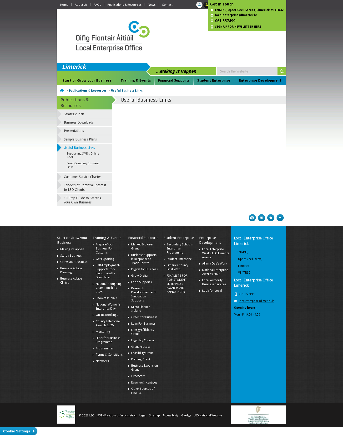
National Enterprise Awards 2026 (215, 272)
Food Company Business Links (83, 165)
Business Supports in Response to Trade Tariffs (143, 259)
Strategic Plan (74, 114)
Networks (102, 361)
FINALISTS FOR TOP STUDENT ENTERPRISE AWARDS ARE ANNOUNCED (177, 284)
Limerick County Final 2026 (177, 267)
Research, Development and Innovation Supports (143, 294)
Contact (167, 4)
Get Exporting (105, 259)
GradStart (138, 376)
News (152, 4)
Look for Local (212, 290)
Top (280, 217)
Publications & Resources (124, 4)
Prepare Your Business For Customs (105, 248)
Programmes (105, 348)
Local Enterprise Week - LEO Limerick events (215, 253)
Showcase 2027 (106, 298)
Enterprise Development (260, 80)
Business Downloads (79, 122)
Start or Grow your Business (86, 80)
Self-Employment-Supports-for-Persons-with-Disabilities (108, 271)
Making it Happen (72, 249)
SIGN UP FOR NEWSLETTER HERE (238, 26)
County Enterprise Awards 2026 (108, 323)
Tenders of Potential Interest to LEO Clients (85, 187)
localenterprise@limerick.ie (236, 15)
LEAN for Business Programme (108, 340)
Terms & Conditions (109, 354)
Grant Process (140, 346)
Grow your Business (73, 262)
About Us (81, 4)
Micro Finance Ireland (140, 309)
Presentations (74, 131)
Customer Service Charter (82, 177)
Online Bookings (107, 314)
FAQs (97, 4)
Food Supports (141, 282)
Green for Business (144, 317)
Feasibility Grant (142, 353)
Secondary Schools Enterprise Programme (180, 248)
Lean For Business (143, 323)
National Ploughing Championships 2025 (109, 288)
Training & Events (136, 80)
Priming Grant (140, 359)
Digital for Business (144, 269)
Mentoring (103, 331)
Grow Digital (139, 275)
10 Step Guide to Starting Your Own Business (82, 200)
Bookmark (270, 217)
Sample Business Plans (80, 139)
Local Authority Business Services (214, 282)
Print (252, 217)
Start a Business (71, 255)
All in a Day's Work (214, 263)
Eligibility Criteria (142, 340)
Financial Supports (174, 80)
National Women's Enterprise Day (108, 306)
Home (64, 4)
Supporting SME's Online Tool (83, 155)
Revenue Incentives (144, 382)
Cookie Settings (16, 431)
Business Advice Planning (71, 270)
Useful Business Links (127, 90)
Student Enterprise (213, 80)
